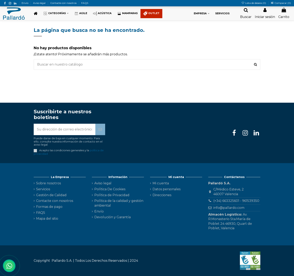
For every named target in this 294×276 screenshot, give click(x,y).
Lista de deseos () (253, 2)
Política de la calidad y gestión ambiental (118, 203)
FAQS (84, 2)
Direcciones (162, 195)
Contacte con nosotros (63, 2)
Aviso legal (39, 2)
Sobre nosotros (48, 183)
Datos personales (166, 189)
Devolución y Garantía (112, 217)
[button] (55, 13)
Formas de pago (49, 207)
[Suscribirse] (100, 129)
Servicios (43, 189)
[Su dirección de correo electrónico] (64, 129)
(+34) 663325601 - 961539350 (236, 201)
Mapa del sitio (47, 218)
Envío (25, 2)
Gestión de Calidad (51, 195)
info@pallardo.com (228, 208)
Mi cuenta (161, 183)
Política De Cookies (109, 189)
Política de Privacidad (111, 195)
